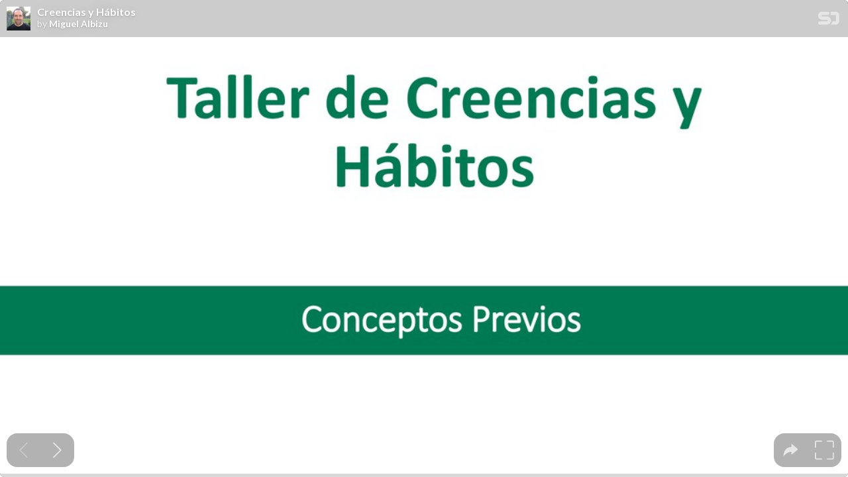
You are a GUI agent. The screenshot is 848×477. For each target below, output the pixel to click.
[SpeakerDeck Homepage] (828, 21)
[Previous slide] (23, 450)
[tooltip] (791, 450)
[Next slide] (57, 450)
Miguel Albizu (78, 23)
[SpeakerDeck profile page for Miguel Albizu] (18, 19)
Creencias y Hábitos (86, 12)
